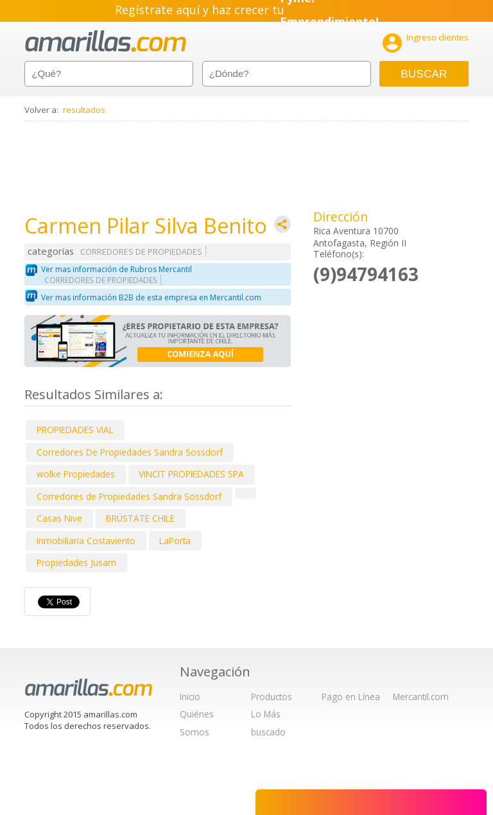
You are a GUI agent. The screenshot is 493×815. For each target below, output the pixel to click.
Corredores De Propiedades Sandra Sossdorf (130, 452)
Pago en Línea (351, 697)
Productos (271, 697)
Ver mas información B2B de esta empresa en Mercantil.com (151, 297)
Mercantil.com (421, 697)
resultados (84, 110)
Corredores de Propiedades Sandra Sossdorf (129, 496)
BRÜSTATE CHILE (140, 518)
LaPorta (175, 541)
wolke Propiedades (76, 474)
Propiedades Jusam (76, 562)
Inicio (190, 697)
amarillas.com (105, 41)
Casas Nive (59, 518)
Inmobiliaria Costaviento (86, 541)
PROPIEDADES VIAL (75, 430)
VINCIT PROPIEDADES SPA (191, 474)
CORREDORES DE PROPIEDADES (141, 251)
